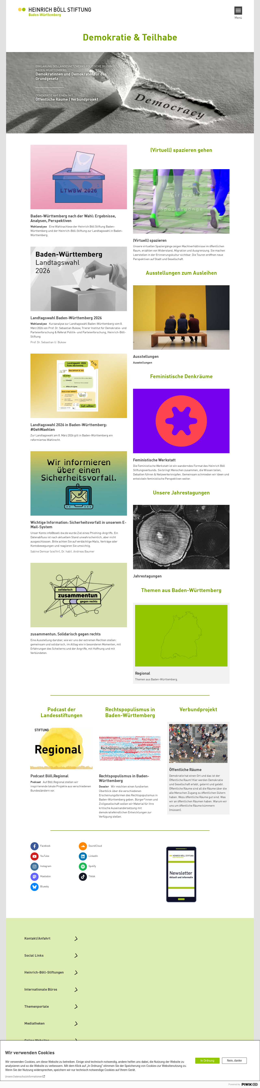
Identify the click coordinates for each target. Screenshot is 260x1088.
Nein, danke (234, 1060)
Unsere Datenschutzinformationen (23, 1076)
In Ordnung (207, 1060)
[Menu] (238, 11)
